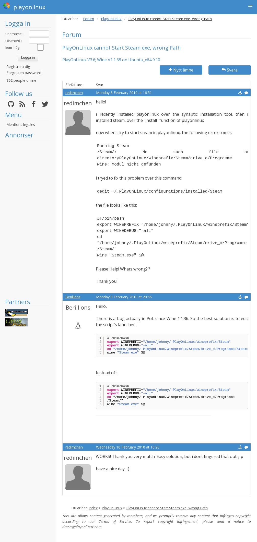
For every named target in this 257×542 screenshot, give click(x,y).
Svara (229, 70)
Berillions (72, 296)
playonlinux (24, 6)
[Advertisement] (28, 218)
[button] (250, 6)
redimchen (74, 92)
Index (93, 507)
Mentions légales (20, 124)
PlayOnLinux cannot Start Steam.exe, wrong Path (167, 507)
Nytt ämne (181, 70)
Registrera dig (18, 66)
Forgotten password (23, 72)
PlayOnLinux (111, 18)
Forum (88, 18)
